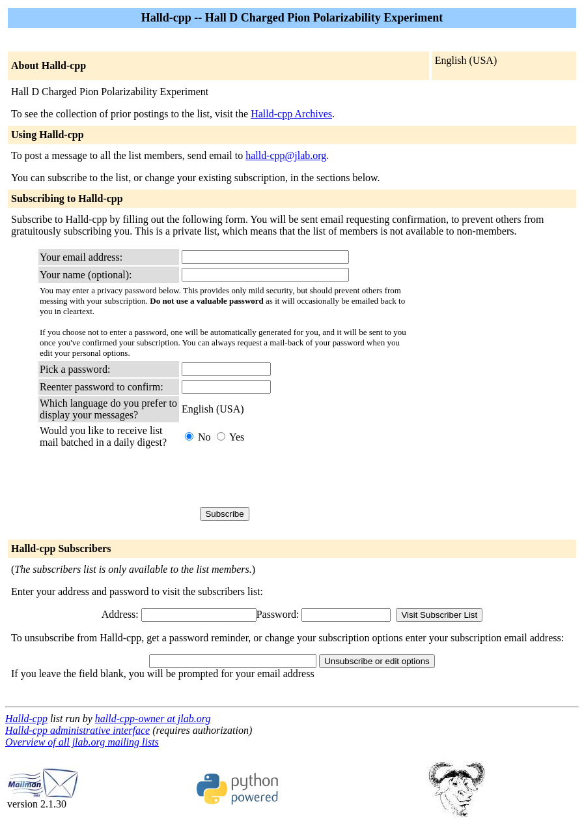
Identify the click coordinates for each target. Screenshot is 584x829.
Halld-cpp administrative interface (77, 730)
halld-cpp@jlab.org (285, 155)
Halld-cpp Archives (291, 113)
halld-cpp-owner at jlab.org (153, 718)
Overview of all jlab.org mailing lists (82, 742)
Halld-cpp (26, 718)
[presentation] (281, 477)
